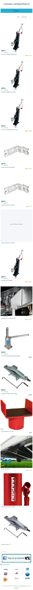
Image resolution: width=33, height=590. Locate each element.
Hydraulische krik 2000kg (6, 280)
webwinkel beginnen (23, 585)
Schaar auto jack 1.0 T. (6, 544)
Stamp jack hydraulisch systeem (8, 506)
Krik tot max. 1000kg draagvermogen (9, 129)
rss (18, 585)
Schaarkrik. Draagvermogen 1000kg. (9, 393)
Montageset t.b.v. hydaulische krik (8, 318)
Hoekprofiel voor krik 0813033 (8, 205)
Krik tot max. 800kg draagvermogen (9, 54)
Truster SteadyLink (5, 469)
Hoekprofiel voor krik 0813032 (8, 167)
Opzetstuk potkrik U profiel (7, 431)
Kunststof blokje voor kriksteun (8, 242)
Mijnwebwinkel (16, 587)
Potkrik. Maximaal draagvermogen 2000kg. (10, 355)
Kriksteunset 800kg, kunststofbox (8, 91)
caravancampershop (5, 564)
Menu (16, 11)
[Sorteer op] (24, 17)
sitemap (16, 585)
